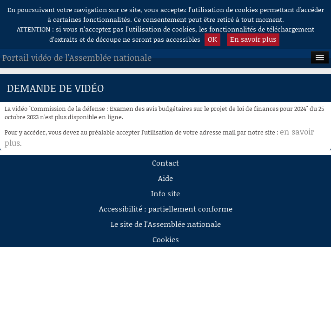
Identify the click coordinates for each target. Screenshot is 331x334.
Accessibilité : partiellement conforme (165, 208)
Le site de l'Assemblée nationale (166, 223)
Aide (165, 178)
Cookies (165, 239)
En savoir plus (253, 39)
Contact (165, 162)
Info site (165, 193)
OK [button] (212, 39)
